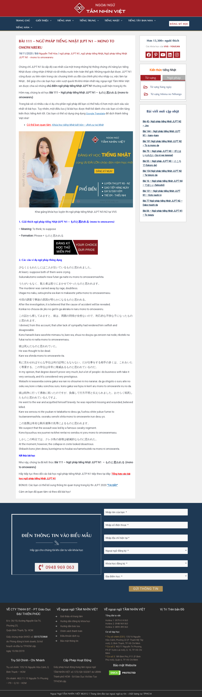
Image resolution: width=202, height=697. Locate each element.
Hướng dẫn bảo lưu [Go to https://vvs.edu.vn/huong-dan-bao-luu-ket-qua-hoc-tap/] (70, 619)
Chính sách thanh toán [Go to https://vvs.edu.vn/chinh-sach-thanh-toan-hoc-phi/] (71, 624)
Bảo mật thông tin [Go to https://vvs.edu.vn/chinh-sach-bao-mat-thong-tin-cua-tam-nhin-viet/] (69, 634)
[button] (46, 20)
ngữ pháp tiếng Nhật (95, 46)
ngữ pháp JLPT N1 (71, 46)
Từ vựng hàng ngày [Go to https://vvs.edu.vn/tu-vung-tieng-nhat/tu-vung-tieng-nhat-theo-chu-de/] (161, 80)
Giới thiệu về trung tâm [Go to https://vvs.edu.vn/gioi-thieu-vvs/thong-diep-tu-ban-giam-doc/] (71, 609)
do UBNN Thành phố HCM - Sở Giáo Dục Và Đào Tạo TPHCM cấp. (77, 670)
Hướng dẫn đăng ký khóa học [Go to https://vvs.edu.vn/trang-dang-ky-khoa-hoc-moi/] (75, 614)
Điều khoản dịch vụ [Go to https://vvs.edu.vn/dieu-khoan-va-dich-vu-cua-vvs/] (69, 629)
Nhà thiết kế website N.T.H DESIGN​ (109, 693)
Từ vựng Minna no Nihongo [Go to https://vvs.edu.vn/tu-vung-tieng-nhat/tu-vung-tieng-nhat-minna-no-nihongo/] (166, 87)
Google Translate (96, 106)
